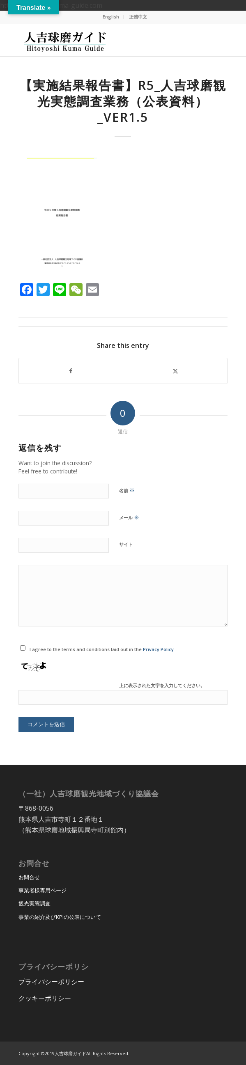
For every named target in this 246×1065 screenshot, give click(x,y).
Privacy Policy (158, 649)
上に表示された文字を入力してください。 (162, 685)
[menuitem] (111, 17)
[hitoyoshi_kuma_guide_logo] (102, 39)
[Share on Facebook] (71, 371)
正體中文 (138, 17)
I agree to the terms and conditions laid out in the (102, 649)
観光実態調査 (34, 903)
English (111, 17)
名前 (127, 490)
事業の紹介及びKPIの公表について (59, 917)
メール (129, 517)
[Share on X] (175, 371)
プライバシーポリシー (51, 981)
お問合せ (29, 877)
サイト (126, 544)
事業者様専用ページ (42, 890)
